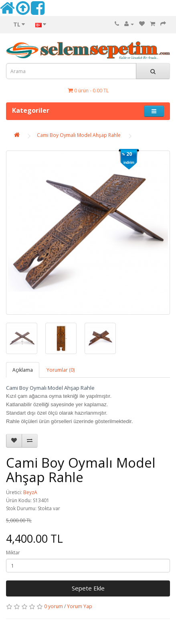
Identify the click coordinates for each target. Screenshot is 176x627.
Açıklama (22, 369)
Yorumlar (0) (61, 369)
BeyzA (30, 492)
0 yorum (53, 606)
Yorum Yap (79, 606)
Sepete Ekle (88, 588)
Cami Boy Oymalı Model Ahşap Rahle (79, 135)
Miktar (13, 552)
